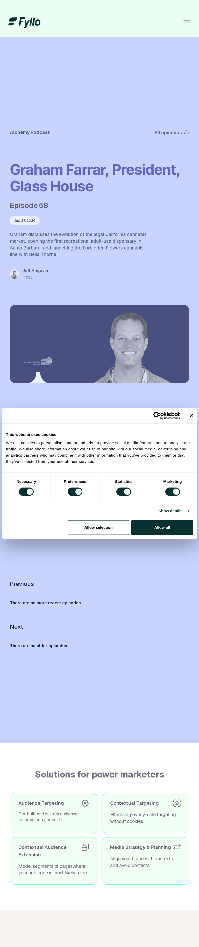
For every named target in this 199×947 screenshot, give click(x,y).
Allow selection (98, 527)
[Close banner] (191, 415)
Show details (171, 511)
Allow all (162, 527)
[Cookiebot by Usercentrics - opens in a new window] (157, 416)
